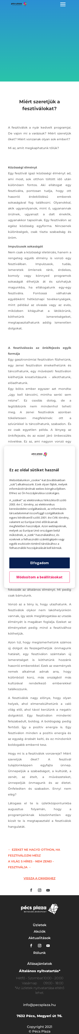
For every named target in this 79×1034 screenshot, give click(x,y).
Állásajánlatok (39, 964)
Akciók (40, 931)
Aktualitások (39, 938)
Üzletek (39, 925)
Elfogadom (39, 563)
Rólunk (39, 953)
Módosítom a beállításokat (39, 577)
